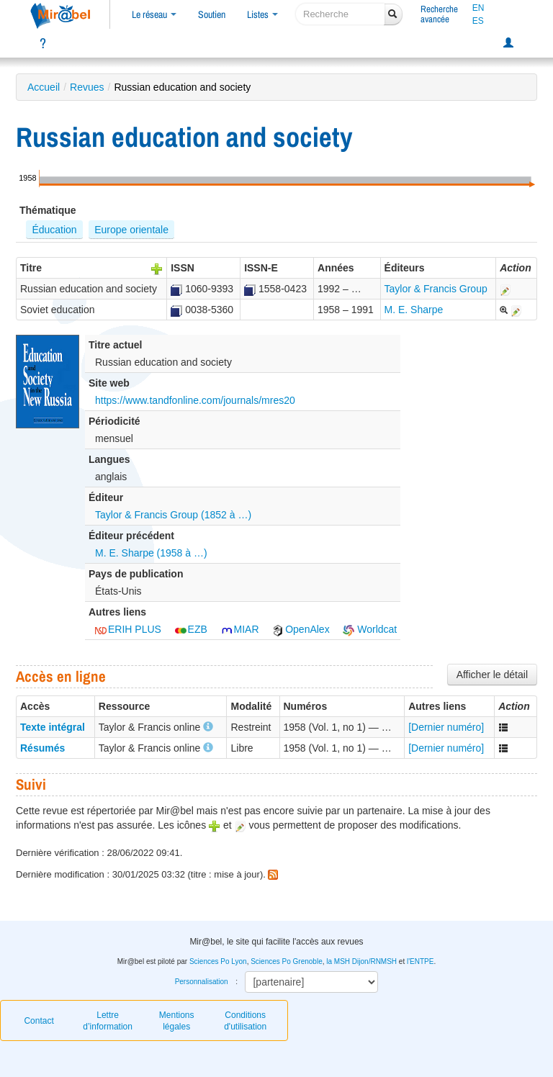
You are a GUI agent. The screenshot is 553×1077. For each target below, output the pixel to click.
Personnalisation (201, 982)
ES (478, 21)
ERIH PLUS (128, 629)
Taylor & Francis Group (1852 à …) (173, 515)
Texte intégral (52, 727)
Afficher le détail (492, 674)
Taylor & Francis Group (436, 288)
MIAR (240, 629)
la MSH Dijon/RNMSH (361, 961)
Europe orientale (131, 229)
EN (478, 8)
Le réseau (154, 14)
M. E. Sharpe (414, 309)
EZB (191, 629)
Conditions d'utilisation (245, 1021)
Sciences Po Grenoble (287, 961)
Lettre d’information (107, 1021)
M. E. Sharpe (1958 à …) (151, 553)
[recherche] (340, 14)
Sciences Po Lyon (218, 961)
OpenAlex (300, 629)
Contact (38, 1021)
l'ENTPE (420, 961)
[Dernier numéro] (446, 727)
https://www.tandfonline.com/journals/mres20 (195, 400)
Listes (262, 14)
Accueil (43, 87)
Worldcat (370, 629)
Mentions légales (176, 1021)
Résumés (42, 748)
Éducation (54, 229)
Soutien (211, 14)
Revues (87, 87)
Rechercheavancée (439, 14)
